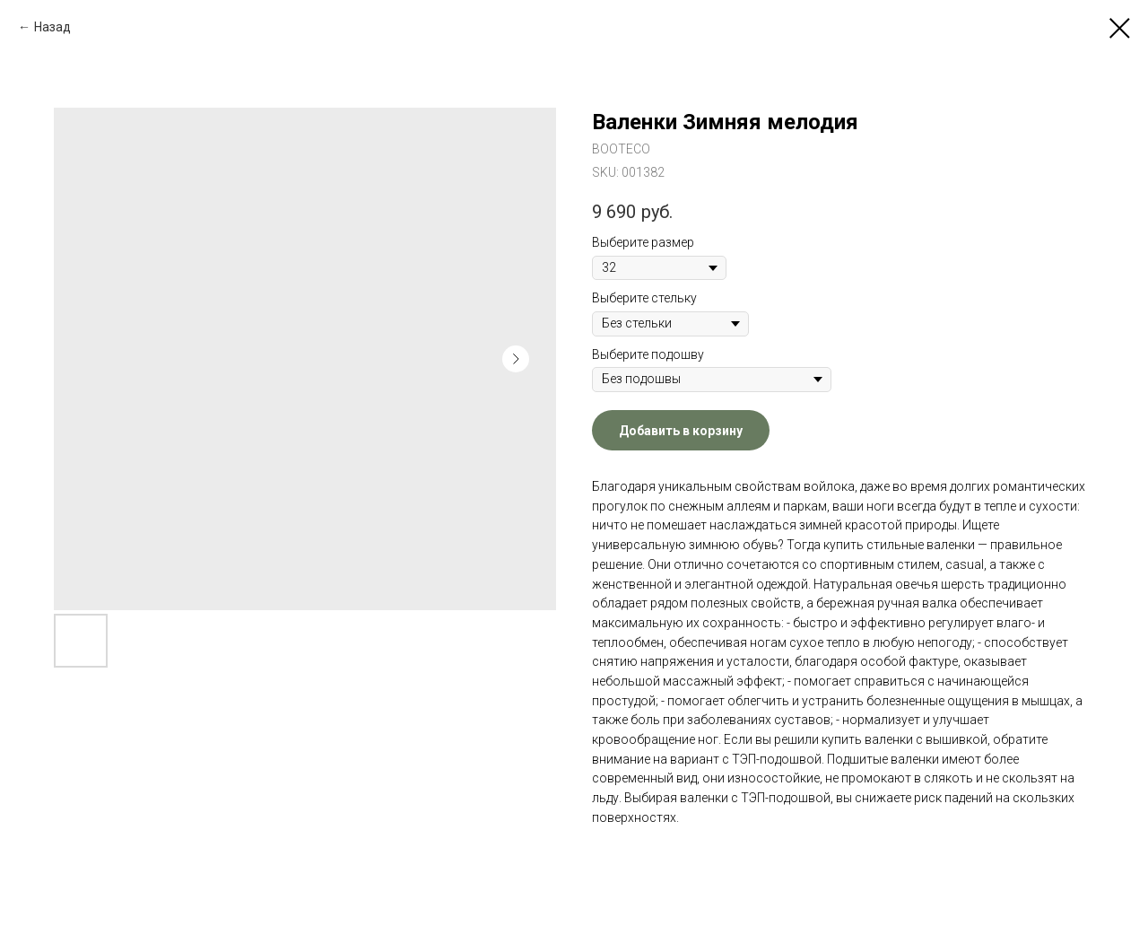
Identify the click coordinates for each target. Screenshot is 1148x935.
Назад (52, 27)
